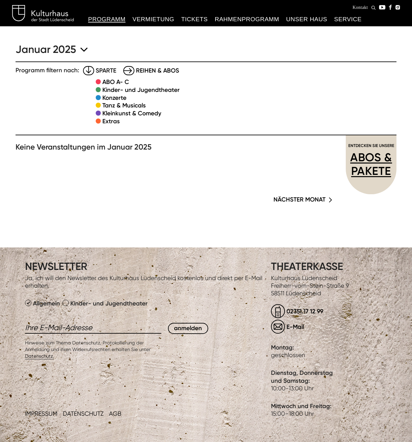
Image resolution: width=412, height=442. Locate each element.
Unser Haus (306, 19)
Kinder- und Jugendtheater (141, 89)
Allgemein (43, 303)
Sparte (106, 70)
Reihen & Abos (157, 70)
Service (348, 19)
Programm (107, 19)
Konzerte (114, 97)
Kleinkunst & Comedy (131, 113)
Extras (111, 121)
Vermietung (153, 19)
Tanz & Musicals (124, 105)
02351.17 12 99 (304, 311)
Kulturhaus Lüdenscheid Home (43, 13)
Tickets (194, 19)
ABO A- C (115, 82)
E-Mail (295, 326)
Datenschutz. (39, 356)
